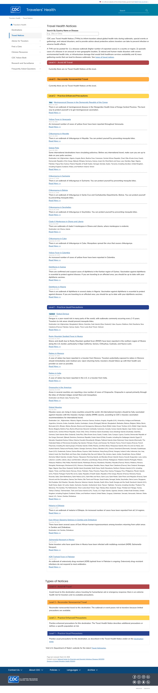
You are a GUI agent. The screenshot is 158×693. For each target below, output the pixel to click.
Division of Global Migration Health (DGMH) (61, 661)
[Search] (131, 10)
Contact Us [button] (15, 670)
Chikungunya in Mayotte (59, 133)
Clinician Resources (20, 52)
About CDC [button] (36, 670)
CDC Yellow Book (19, 57)
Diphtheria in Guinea (57, 267)
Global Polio (54, 148)
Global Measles (55, 407)
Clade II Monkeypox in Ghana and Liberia (66, 221)
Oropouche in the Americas (60, 387)
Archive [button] (93, 670)
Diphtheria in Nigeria (57, 287)
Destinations (17, 30)
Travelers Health (14, 18)
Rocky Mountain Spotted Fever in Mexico (66, 336)
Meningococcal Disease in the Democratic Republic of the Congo (81, 102)
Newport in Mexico (61, 539)
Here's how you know (142, 2)
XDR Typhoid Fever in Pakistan (62, 556)
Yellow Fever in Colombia (59, 252)
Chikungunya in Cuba (58, 238)
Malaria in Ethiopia (56, 505)
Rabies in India (55, 373)
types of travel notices (104, 57)
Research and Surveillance (23, 63)
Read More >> (55, 112)
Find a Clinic (17, 46)
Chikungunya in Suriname (59, 176)
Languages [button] (74, 670)
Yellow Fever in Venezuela (60, 119)
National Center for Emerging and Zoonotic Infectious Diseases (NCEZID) (80, 659)
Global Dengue (62, 314)
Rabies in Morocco (56, 353)
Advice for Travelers (20, 41)
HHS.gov (139, 688)
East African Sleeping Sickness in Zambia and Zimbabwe (73, 520)
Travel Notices (28, 18)
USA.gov (147, 688)
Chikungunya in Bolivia (58, 190)
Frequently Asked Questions (24, 69)
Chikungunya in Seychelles (60, 207)
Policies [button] (55, 670)
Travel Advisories (98, 648)
